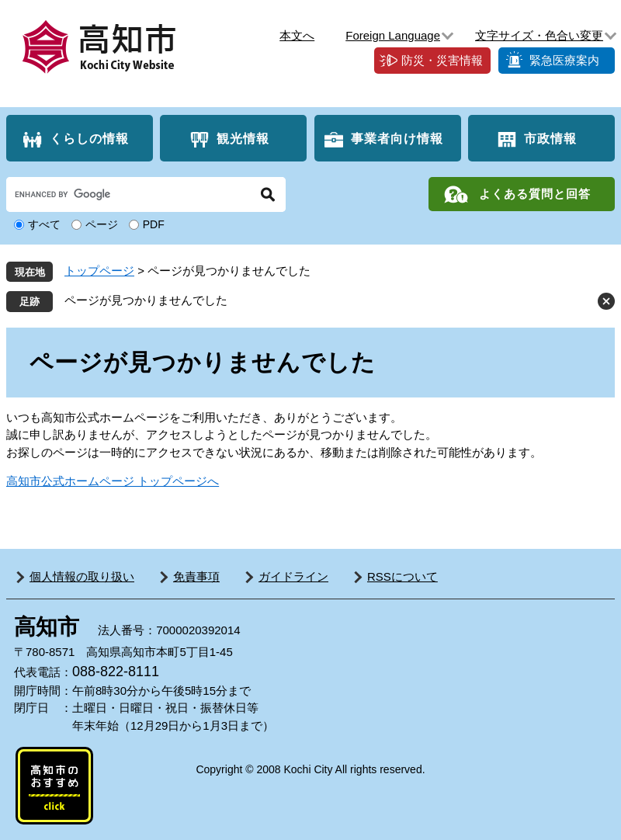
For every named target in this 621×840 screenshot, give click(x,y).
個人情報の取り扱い (81, 576)
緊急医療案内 (564, 60)
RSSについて (402, 576)
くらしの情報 (89, 138)
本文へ (296, 35)
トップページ (99, 270)
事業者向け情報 (397, 138)
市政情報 (550, 138)
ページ (101, 224)
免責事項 (196, 576)
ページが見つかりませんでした (145, 300)
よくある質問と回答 (535, 193)
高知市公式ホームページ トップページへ (112, 481)
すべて (44, 224)
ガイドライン (293, 576)
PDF (154, 224)
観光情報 (243, 138)
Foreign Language (392, 35)
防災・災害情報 (442, 60)
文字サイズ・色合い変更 (539, 35)
